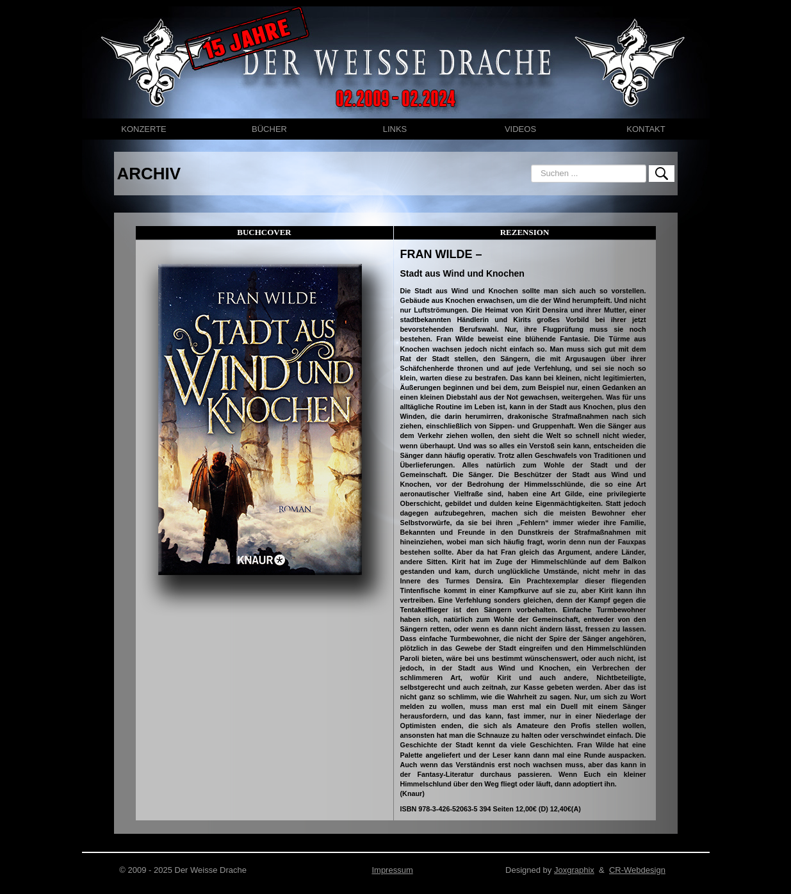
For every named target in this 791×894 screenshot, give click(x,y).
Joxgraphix (574, 870)
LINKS (395, 129)
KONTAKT (645, 129)
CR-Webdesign (637, 870)
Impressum (391, 870)
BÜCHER (269, 129)
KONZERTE (144, 129)
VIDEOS (520, 129)
